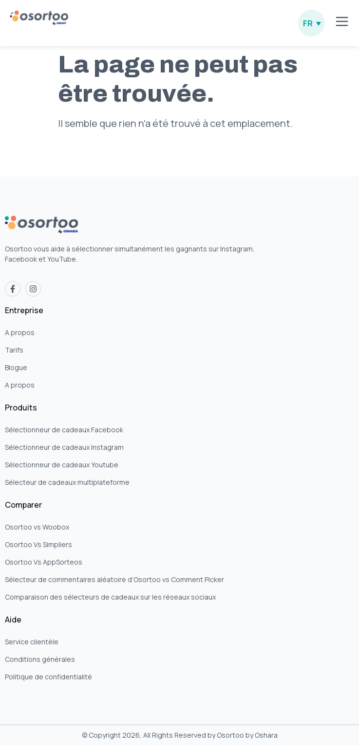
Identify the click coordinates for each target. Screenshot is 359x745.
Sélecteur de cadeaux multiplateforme (67, 482)
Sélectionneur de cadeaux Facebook (64, 429)
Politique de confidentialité (48, 676)
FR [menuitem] (308, 23)
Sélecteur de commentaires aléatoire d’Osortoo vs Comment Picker (114, 579)
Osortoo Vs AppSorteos (43, 562)
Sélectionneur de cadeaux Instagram (64, 447)
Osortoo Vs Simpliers (38, 544)
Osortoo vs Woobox (37, 527)
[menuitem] (311, 23)
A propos (20, 332)
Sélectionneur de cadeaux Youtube (61, 464)
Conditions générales (40, 659)
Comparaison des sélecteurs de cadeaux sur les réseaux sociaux (110, 597)
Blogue (16, 367)
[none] (311, 23)
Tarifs (14, 350)
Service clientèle (31, 641)
